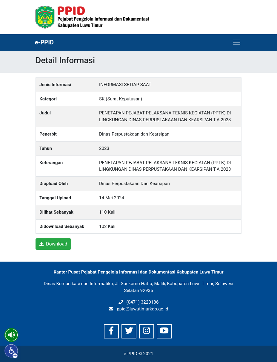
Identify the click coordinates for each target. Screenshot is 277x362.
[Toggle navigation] (237, 42)
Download (53, 244)
